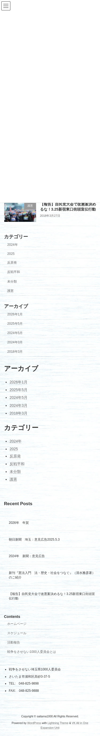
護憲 (10, 291)
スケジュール (16, 633)
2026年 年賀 (19, 523)
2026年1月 (15, 314)
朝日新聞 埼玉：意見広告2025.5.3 (34, 539)
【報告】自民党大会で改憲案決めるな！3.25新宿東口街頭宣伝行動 (52, 596)
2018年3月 (15, 352)
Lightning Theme (57, 723)
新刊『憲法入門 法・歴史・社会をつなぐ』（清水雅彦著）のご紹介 (52, 575)
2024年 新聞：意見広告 (27, 556)
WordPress (34, 723)
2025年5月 (15, 323)
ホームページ (16, 624)
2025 (10, 254)
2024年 (12, 245)
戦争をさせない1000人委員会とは (31, 652)
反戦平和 (13, 272)
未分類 (12, 281)
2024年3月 (15, 342)
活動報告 (13, 643)
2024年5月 (15, 333)
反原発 (12, 262)
